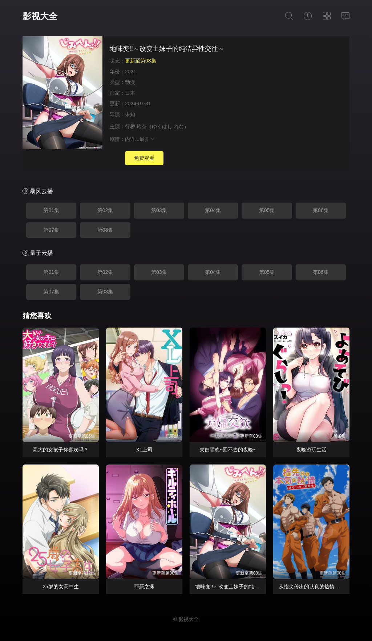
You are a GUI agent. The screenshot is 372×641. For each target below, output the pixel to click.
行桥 (130, 126)
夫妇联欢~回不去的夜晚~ (227, 450)
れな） (181, 126)
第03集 (159, 210)
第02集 (105, 210)
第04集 (213, 210)
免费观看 (144, 158)
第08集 (105, 230)
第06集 (321, 210)
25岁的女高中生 (61, 586)
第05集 (267, 210)
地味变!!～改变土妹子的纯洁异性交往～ (239, 586)
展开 (147, 139)
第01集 (51, 210)
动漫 (130, 82)
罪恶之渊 (144, 586)
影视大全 (40, 16)
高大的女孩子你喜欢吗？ (61, 450)
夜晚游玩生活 (311, 450)
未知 (130, 114)
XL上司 (144, 450)
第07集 (51, 230)
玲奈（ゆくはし (154, 126)
